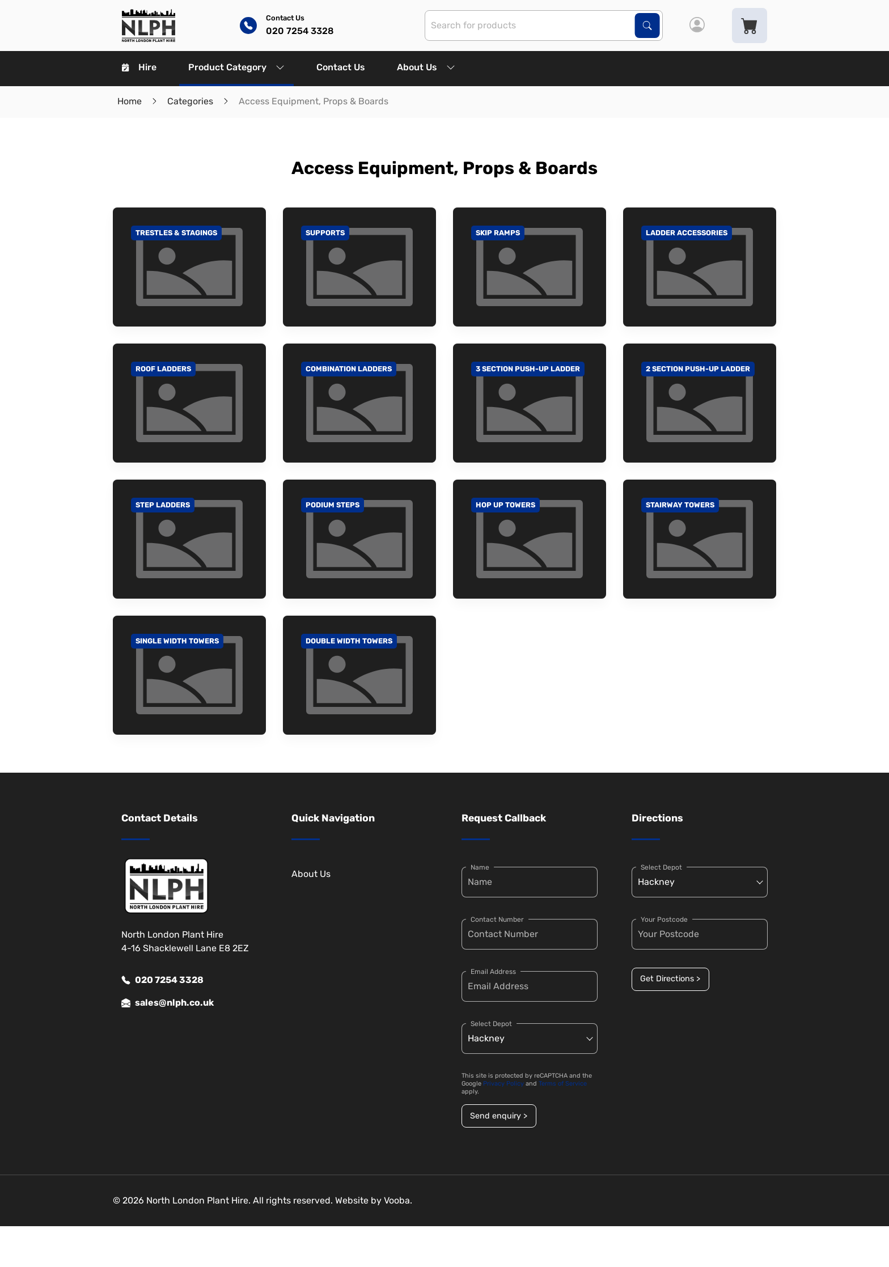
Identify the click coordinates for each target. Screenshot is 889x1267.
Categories (190, 101)
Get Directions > (670, 979)
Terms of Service (563, 1083)
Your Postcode (664, 919)
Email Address (493, 972)
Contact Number (497, 919)
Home (129, 101)
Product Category (236, 67)
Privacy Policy (503, 1083)
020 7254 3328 (162, 980)
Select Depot (491, 1024)
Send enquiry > (498, 1116)
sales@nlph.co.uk (167, 1003)
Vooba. (398, 1200)
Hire (139, 67)
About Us (426, 67)
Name (480, 867)
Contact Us (340, 67)
